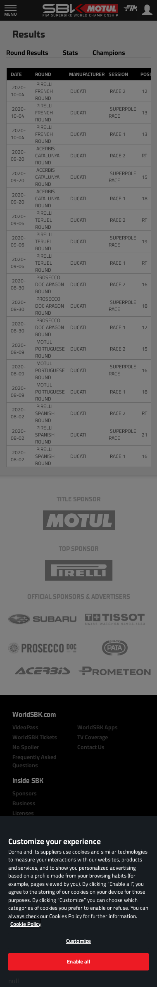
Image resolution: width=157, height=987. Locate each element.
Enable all (78, 961)
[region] (78, 901)
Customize (78, 941)
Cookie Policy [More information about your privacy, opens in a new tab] (25, 924)
